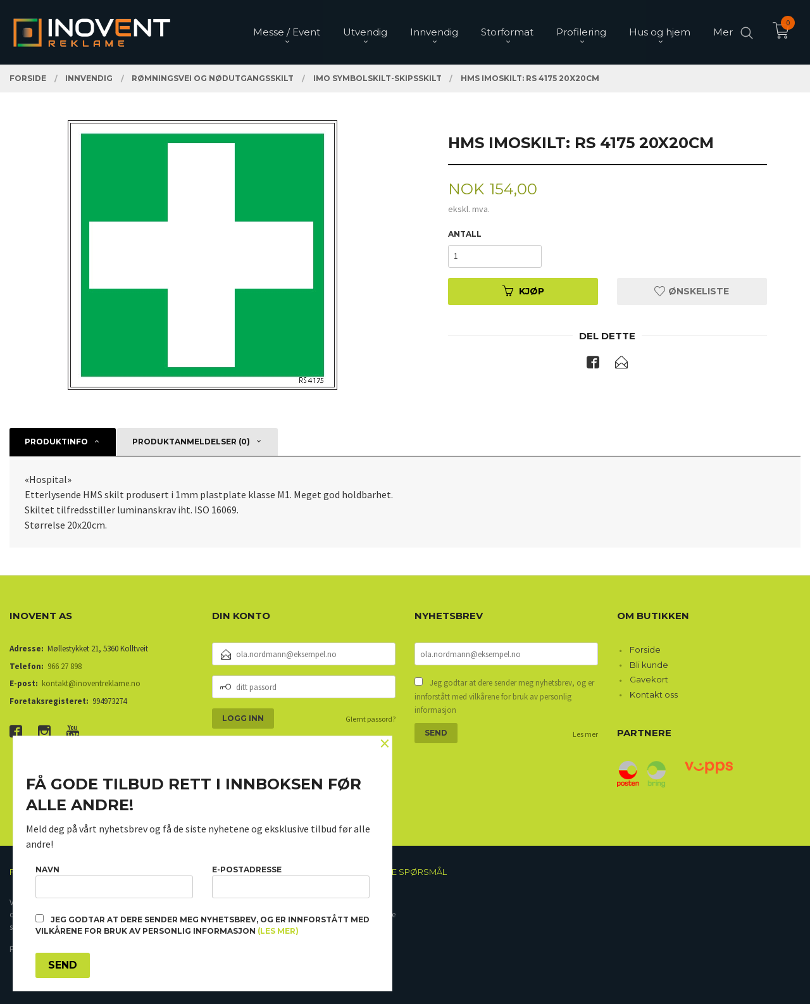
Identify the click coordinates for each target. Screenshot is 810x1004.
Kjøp (523, 291)
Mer (723, 32)
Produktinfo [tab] (56, 441)
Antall (465, 234)
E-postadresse (291, 881)
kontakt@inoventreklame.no (91, 683)
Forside (645, 649)
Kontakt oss (654, 694)
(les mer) (278, 931)
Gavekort (649, 679)
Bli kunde (649, 665)
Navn (114, 881)
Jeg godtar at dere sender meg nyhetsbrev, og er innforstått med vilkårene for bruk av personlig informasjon (504, 696)
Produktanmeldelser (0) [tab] (191, 441)
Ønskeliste (691, 291)
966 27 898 (64, 666)
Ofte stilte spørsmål (397, 872)
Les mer (585, 734)
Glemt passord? (371, 719)
